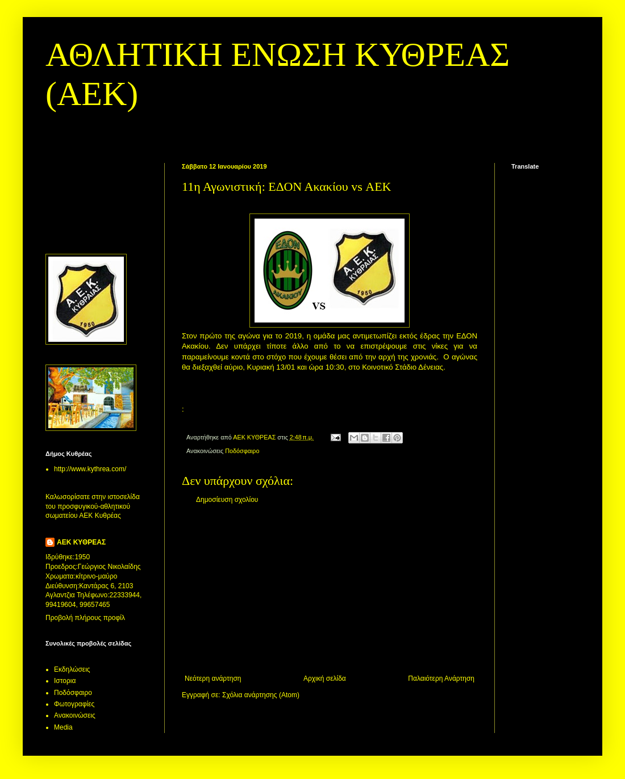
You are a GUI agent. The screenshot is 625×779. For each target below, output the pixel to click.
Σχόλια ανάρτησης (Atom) (260, 695)
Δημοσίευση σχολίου (227, 500)
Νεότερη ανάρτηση (213, 678)
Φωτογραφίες (74, 704)
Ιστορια (65, 681)
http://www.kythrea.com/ (90, 469)
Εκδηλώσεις (72, 669)
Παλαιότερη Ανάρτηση (441, 678)
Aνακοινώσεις (74, 715)
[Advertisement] (329, 589)
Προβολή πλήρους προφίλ (85, 618)
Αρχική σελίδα (324, 678)
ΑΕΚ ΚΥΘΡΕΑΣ (81, 542)
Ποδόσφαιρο (242, 450)
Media (63, 727)
